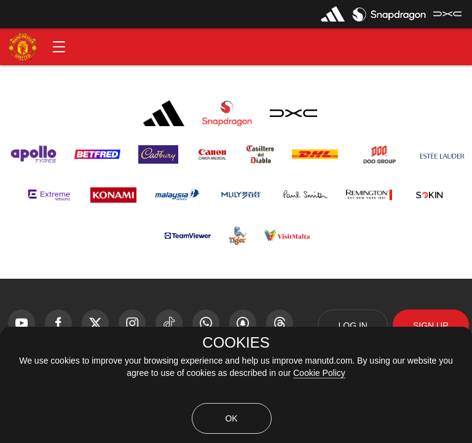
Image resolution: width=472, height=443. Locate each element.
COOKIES (235, 343)
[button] (59, 46)
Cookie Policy (319, 373)
